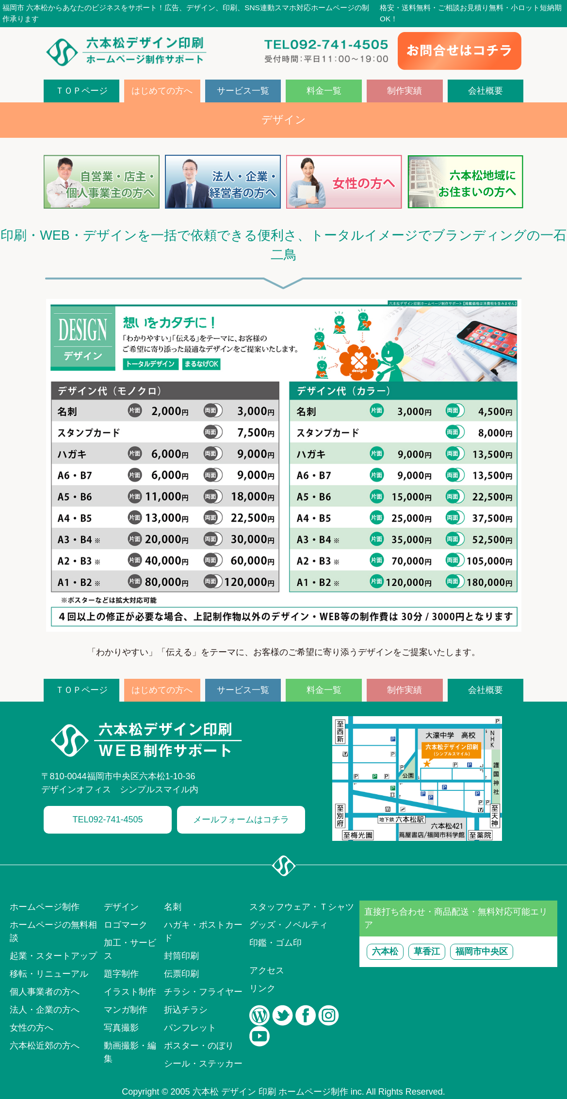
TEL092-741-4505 (107, 819)
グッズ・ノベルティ (288, 925)
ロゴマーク (125, 925)
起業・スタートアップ (53, 956)
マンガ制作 (125, 1010)
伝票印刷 (181, 974)
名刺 (172, 907)
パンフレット (190, 1028)
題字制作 (121, 974)
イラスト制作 (130, 992)
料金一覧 (324, 91)
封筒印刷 (181, 956)
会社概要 (485, 91)
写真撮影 (121, 1028)
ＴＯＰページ (81, 91)
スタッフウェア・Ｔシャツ (301, 907)
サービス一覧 (243, 91)
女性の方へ (31, 1028)
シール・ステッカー (203, 1063)
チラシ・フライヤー (203, 992)
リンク (262, 988)
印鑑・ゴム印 (275, 943)
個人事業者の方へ (45, 992)
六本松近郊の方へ (45, 1045)
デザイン (121, 907)
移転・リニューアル (49, 974)
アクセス (266, 970)
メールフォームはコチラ (241, 819)
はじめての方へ (162, 91)
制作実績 (404, 91)
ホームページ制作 (45, 907)
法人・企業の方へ (45, 1010)
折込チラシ (186, 1010)
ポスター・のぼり (199, 1045)
